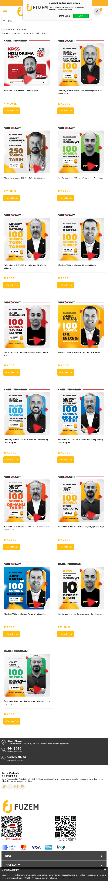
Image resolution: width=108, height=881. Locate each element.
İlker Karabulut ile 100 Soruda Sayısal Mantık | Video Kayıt (26, 353)
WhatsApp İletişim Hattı (16, 760)
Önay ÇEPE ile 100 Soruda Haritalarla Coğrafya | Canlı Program (27, 702)
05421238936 (16, 757)
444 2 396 (14, 748)
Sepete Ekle (11, 111)
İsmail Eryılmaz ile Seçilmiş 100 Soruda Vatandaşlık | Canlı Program (26, 441)
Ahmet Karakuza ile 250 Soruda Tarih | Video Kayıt (25, 178)
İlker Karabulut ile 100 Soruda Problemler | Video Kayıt (80, 178)
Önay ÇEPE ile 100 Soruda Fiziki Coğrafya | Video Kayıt (81, 527)
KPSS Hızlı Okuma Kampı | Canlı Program (21, 91)
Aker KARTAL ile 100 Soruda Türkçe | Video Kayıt (78, 265)
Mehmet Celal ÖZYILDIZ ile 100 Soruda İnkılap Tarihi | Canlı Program (80, 441)
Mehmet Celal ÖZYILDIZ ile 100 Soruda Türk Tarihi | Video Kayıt (25, 266)
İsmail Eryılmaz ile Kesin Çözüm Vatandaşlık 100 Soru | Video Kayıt (80, 92)
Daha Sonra (64, 16)
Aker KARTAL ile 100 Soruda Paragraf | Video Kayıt (25, 614)
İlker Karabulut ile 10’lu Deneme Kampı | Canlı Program (80, 614)
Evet (81, 16)
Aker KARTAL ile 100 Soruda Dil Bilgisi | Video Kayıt (79, 352)
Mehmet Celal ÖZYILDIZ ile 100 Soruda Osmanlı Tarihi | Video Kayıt (27, 528)
